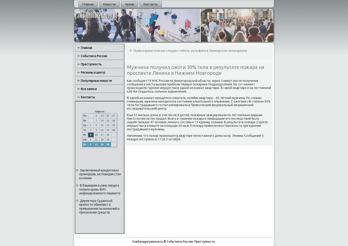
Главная (88, 4)
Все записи (89, 89)
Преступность (91, 64)
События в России (94, 56)
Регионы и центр (93, 72)
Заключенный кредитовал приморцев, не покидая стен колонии (100, 174)
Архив (129, 4)
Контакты (151, 4)
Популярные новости (96, 81)
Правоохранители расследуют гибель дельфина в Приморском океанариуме (190, 50)
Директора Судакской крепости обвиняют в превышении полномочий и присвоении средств (99, 206)
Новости (109, 4)
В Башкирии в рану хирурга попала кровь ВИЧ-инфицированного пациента (99, 189)
